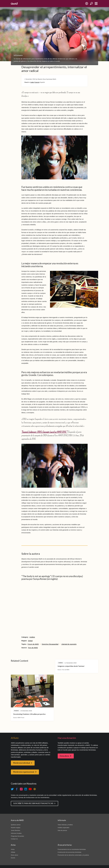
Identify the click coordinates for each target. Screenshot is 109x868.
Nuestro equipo (15, 827)
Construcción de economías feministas (69, 852)
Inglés (32, 82)
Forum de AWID (33, 644)
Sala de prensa (62, 830)
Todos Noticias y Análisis (65, 825)
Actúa (12, 849)
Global (30, 641)
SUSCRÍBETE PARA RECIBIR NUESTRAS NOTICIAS (33, 803)
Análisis (32, 637)
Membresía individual (21, 763)
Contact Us (14, 839)
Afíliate (13, 852)
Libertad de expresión (69, 644)
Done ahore (14, 855)
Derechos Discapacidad (50, 644)
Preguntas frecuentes (17, 836)
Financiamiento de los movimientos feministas (72, 849)
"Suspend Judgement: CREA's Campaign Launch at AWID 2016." (44, 431)
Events (13, 858)
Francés (36, 82)
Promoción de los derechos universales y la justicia (73, 855)
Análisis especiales (63, 827)
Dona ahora (64, 756)
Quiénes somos (15, 825)
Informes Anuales (16, 833)
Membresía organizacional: (23, 772)
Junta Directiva (15, 830)
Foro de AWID (33, 648)
